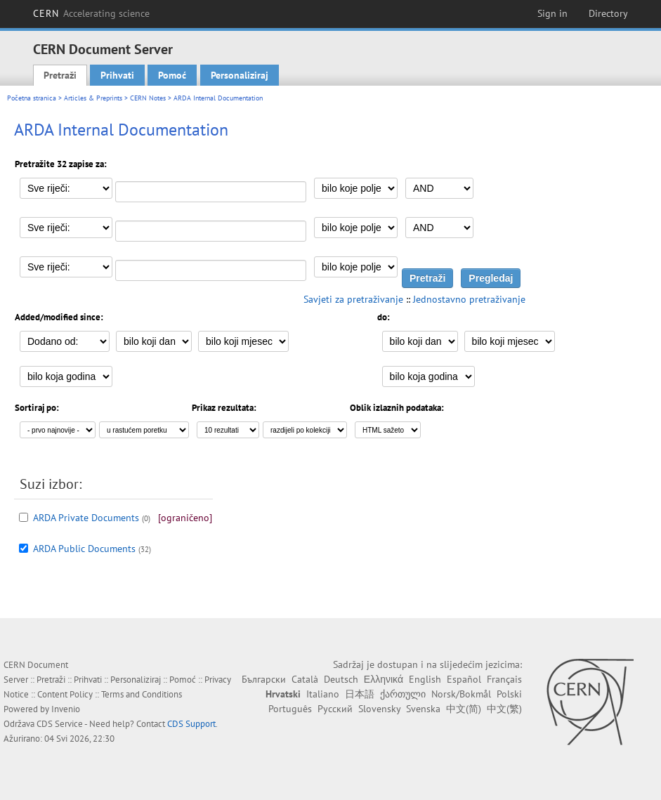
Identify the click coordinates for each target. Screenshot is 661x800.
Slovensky (379, 708)
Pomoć (172, 75)
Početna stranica (31, 98)
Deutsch (341, 679)
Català (305, 679)
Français (504, 679)
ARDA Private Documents (86, 517)
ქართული (403, 694)
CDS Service (60, 724)
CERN (91, 13)
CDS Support (191, 724)
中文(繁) (504, 708)
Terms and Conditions (141, 694)
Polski (509, 694)
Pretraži (60, 75)
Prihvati (117, 75)
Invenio (65, 709)
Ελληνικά (383, 679)
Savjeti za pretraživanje (353, 299)
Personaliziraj (239, 75)
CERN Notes (148, 98)
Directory (608, 13)
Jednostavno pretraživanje (469, 299)
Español (464, 679)
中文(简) (463, 708)
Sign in (552, 13)
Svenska (423, 708)
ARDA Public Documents (84, 548)
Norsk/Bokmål (461, 694)
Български (264, 679)
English (425, 679)
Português (290, 708)
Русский (335, 708)
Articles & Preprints (93, 98)
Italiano (322, 694)
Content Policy (65, 694)
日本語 (359, 694)
